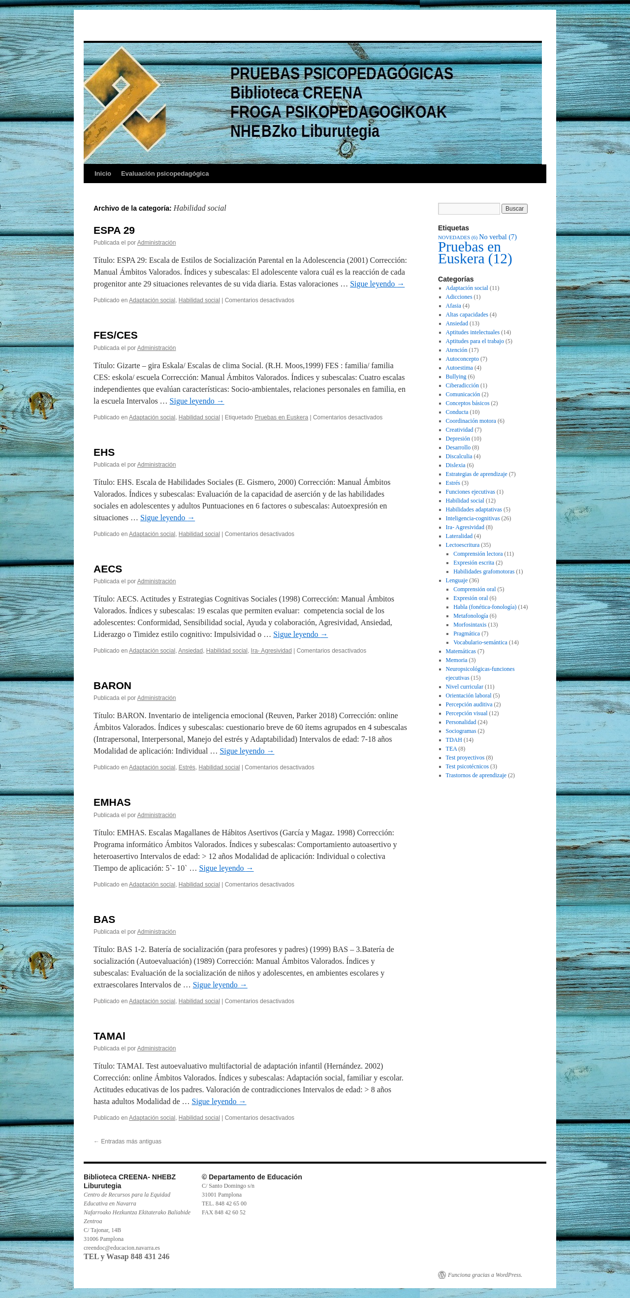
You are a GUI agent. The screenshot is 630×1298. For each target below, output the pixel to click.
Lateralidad (459, 536)
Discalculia (459, 456)
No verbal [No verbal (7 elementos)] (498, 237)
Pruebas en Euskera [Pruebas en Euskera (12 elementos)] (475, 252)
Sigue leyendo (377, 284)
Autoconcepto (462, 358)
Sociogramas (461, 731)
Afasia (453, 305)
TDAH (454, 739)
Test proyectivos (465, 757)
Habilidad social (199, 300)
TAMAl (110, 1036)
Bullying (456, 376)
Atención (457, 350)
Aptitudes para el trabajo (475, 341)
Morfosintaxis (469, 624)
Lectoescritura (463, 544)
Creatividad (459, 429)
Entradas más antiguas (127, 1141)
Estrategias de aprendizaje (476, 474)
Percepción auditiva (469, 704)
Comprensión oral (474, 589)
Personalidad (461, 722)
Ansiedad (190, 650)
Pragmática (466, 633)
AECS (108, 568)
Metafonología (470, 615)
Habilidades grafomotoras (483, 571)
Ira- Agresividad (271, 650)
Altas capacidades (467, 314)
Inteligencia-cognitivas (473, 518)
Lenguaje (457, 580)
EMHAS (112, 802)
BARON (112, 685)
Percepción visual (467, 713)
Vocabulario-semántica (480, 642)
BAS (104, 919)
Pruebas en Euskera (281, 417)
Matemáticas (461, 651)
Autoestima (459, 367)
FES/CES (116, 335)
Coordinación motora (471, 420)
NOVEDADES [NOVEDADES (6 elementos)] (457, 237)
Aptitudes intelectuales (473, 332)
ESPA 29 (114, 230)
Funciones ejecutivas (470, 491)
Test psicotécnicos (467, 766)
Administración (156, 242)
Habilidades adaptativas (474, 509)
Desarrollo (458, 447)
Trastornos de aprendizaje (476, 775)
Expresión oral (470, 598)
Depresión (458, 438)
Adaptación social (152, 300)
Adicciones (459, 296)
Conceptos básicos (468, 403)
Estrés (187, 767)
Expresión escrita (473, 562)
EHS (104, 452)
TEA (451, 748)
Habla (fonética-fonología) (484, 606)
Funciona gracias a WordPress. (485, 1274)
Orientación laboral (469, 695)
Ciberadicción (462, 385)
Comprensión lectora (478, 553)
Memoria (457, 660)
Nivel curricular (464, 686)
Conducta (457, 412)
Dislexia (456, 465)
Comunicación (463, 394)
